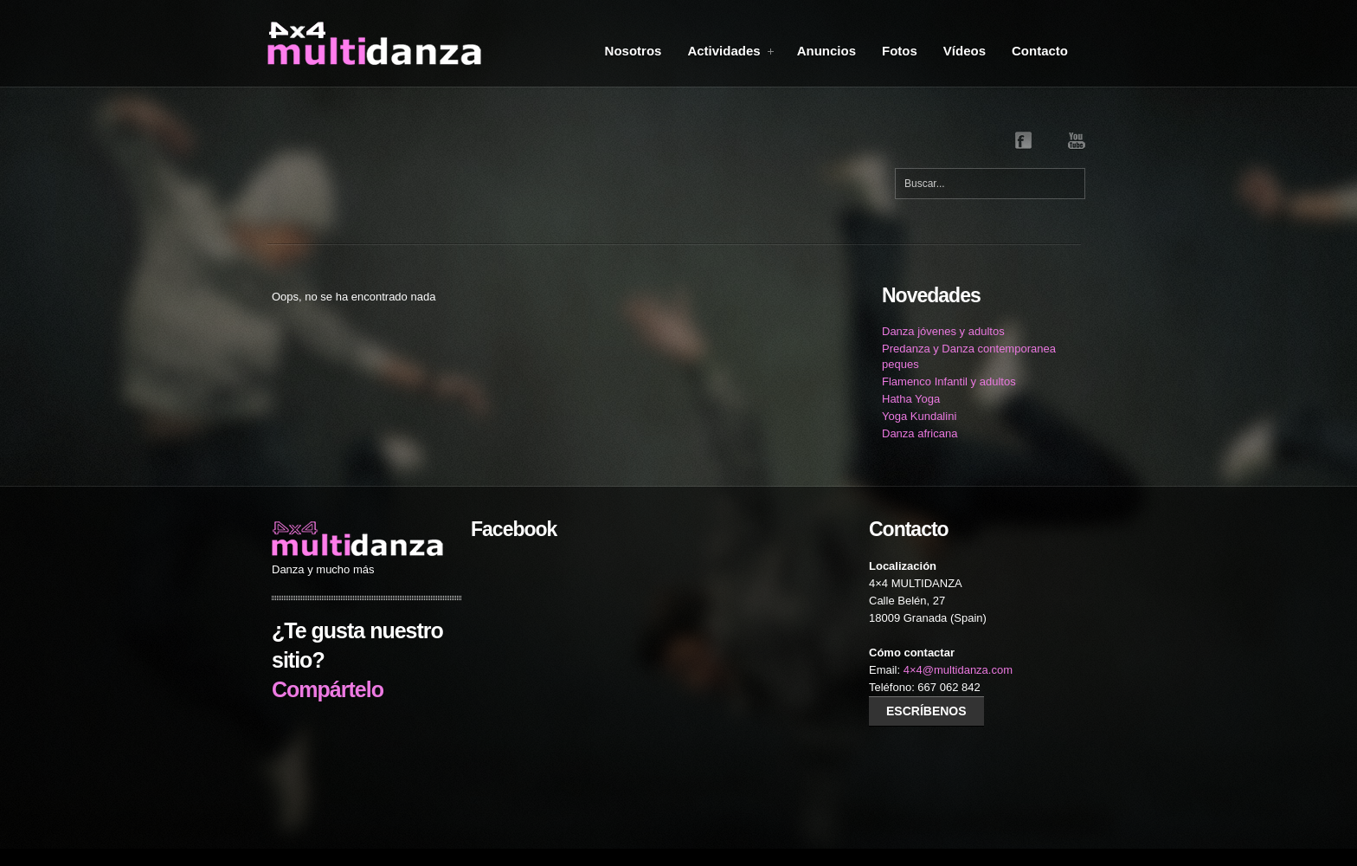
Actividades (731, 50)
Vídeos (964, 50)
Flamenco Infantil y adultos (949, 381)
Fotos (899, 50)
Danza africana (919, 433)
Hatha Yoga (911, 398)
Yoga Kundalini (919, 416)
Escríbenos (926, 711)
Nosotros (633, 50)
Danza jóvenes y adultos (943, 331)
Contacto (1040, 50)
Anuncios (826, 50)
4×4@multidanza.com (958, 669)
